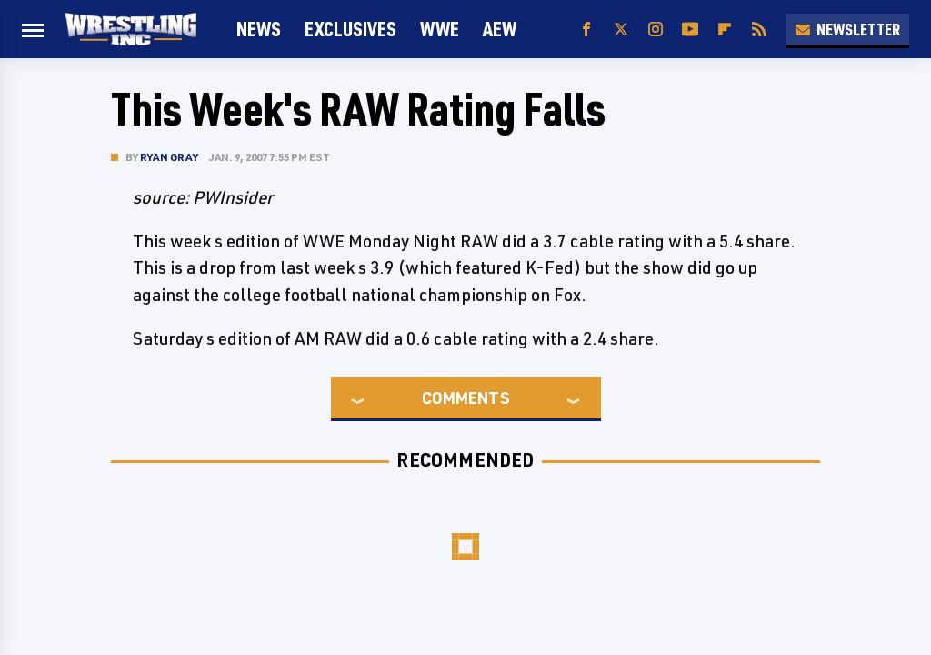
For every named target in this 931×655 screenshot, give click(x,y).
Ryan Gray (169, 157)
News (258, 28)
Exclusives (350, 28)
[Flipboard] (724, 29)
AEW (499, 28)
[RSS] (759, 29)
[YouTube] (690, 29)
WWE (439, 28)
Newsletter (847, 29)
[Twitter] (621, 29)
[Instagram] (655, 29)
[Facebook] (586, 29)
